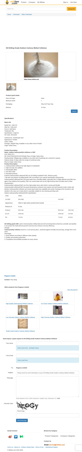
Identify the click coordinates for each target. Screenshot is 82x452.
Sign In (65, 2)
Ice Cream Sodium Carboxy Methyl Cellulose (54, 303)
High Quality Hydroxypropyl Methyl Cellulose (19, 303)
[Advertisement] (41, 31)
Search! (71, 9)
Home (9, 14)
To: (12, 368)
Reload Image (20, 411)
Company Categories (67, 436)
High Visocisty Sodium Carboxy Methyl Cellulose (55, 317)
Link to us (10, 447)
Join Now (73, 2)
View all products (72, 290)
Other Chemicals (27, 14)
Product (23, 2)
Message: (10, 378)
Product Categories (51, 436)
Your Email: (9, 355)
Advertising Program (51, 447)
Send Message (21, 420)
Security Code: (8, 403)
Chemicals (16, 14)
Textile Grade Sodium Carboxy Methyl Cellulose (20, 331)
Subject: (10, 372)
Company (32, 2)
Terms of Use (39, 447)
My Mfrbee (41, 2)
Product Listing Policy (27, 447)
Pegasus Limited (9, 276)
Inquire (74, 111)
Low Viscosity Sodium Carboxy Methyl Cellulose (20, 317)
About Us (17, 447)
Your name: (9, 343)
